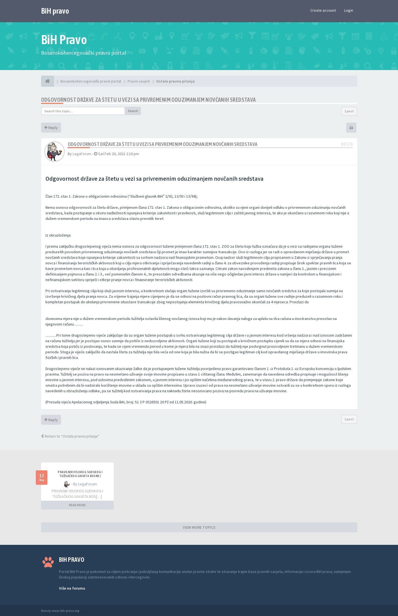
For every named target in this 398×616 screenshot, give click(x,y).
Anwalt (85, 610)
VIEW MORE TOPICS (199, 527)
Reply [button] (51, 127)
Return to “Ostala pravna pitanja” (70, 436)
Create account (323, 10)
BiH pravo (55, 10)
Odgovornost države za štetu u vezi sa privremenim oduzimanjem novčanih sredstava (148, 99)
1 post (349, 111)
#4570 (347, 144)
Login (348, 10)
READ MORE (77, 505)
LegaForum (82, 153)
